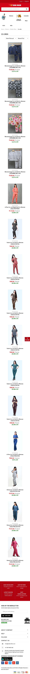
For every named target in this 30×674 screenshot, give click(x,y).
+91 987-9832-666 (9, 647)
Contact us (5, 640)
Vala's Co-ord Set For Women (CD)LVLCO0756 (15, 243)
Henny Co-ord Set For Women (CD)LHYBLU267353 (15, 525)
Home (2, 29)
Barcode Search (5, 669)
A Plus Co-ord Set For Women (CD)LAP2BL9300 (15, 455)
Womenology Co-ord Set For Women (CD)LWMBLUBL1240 (15, 66)
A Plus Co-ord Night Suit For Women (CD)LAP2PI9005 (15, 208)
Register (26, 1)
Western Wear (13, 29)
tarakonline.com (11, 667)
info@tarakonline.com (10, 643)
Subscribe (7, 615)
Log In (21, 1)
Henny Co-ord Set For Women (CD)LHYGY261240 (15, 490)
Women (7, 29)
